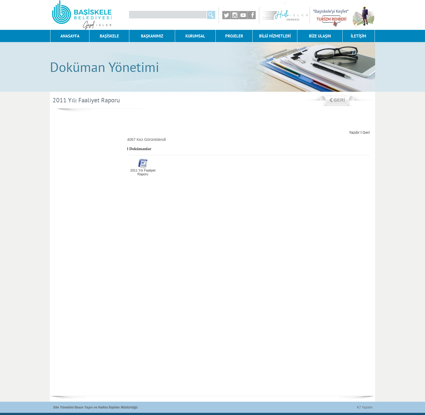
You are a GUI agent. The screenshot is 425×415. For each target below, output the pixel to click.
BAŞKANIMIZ (152, 36)
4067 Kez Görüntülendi (146, 139)
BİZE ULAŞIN (320, 36)
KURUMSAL (195, 36)
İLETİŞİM (358, 36)
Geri (366, 132)
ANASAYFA (69, 36)
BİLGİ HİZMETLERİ (275, 36)
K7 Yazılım (364, 407)
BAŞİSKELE (109, 36)
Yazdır (354, 132)
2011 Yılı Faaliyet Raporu (143, 172)
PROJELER (234, 36)
